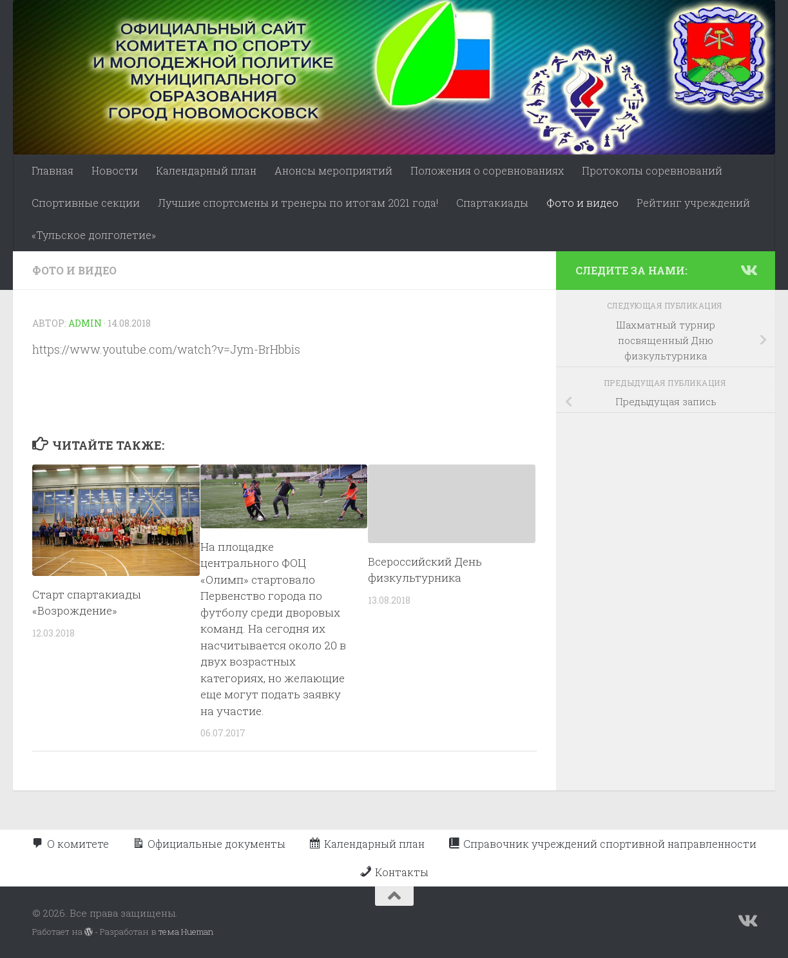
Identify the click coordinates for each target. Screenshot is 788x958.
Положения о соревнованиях (487, 170)
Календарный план (206, 170)
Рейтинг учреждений (693, 202)
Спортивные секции (86, 202)
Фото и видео (582, 202)
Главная (52, 170)
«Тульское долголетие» (94, 235)
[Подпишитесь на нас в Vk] (748, 270)
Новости (114, 170)
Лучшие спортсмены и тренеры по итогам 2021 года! (298, 202)
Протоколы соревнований (652, 170)
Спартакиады (492, 202)
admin (85, 323)
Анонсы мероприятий (333, 170)
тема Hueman (186, 931)
